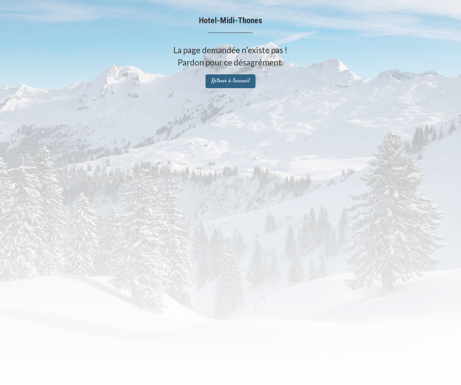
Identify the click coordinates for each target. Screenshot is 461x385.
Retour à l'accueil (230, 81)
